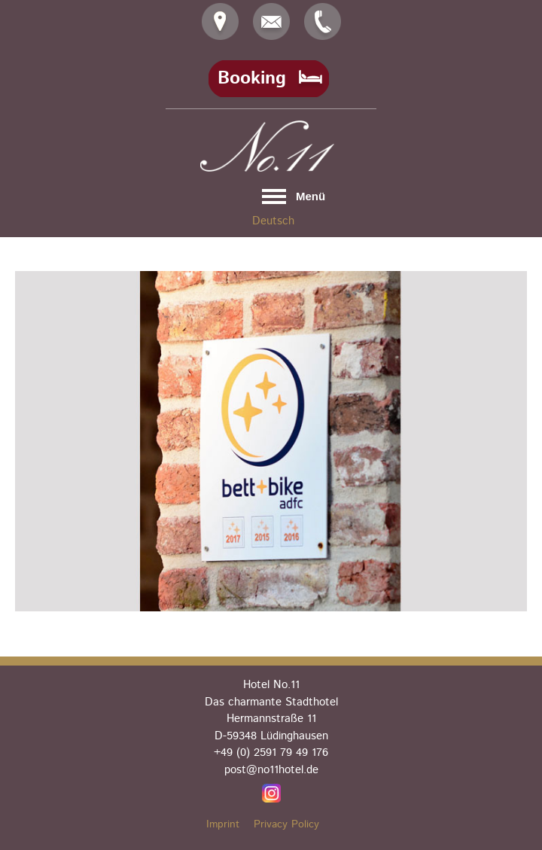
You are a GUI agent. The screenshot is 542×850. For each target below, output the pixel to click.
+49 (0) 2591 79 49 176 (271, 752)
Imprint (222, 824)
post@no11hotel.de (271, 770)
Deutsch (273, 221)
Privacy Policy (286, 824)
